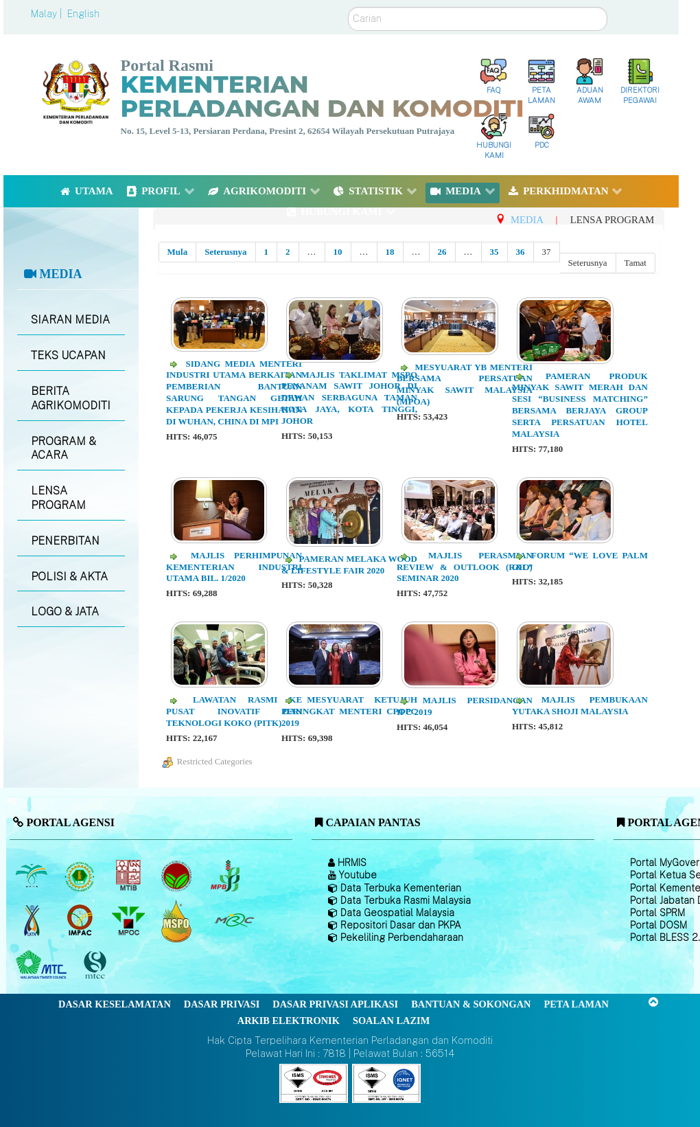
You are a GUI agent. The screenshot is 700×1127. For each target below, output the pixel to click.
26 (442, 252)
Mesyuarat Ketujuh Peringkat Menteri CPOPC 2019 (349, 711)
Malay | (48, 13)
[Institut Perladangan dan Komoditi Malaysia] (81, 920)
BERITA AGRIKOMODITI (70, 398)
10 (338, 252)
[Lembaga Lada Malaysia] (226, 875)
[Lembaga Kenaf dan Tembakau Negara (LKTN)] (33, 920)
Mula (177, 252)
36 (520, 252)
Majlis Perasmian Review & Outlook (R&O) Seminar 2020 (465, 567)
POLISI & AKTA (69, 576)
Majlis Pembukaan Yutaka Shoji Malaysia (580, 705)
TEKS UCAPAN (68, 355)
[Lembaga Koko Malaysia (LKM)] (178, 875)
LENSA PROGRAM (58, 498)
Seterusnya (225, 252)
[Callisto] (313, 1082)
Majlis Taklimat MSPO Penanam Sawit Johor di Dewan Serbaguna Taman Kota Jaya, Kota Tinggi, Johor (349, 397)
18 (390, 252)
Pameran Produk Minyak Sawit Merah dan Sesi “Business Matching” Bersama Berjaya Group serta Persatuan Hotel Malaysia (580, 405)
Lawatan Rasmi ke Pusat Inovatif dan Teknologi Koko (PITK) (234, 711)
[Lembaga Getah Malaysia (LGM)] (81, 875)
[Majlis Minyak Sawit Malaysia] (129, 920)
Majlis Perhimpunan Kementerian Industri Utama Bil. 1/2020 (234, 567)
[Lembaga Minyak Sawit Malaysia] (33, 875)
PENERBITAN (65, 540)
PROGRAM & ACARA (63, 448)
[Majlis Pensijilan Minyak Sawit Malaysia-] (178, 920)
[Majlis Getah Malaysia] (233, 920)
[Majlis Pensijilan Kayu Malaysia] (97, 965)
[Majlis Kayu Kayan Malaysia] (43, 965)
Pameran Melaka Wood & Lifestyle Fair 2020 (349, 565)
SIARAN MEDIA (70, 319)
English (83, 13)
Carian (348, 7)
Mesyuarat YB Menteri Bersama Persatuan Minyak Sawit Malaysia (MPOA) (465, 384)
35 (494, 252)
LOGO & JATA (65, 611)
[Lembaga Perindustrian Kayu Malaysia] (129, 875)
